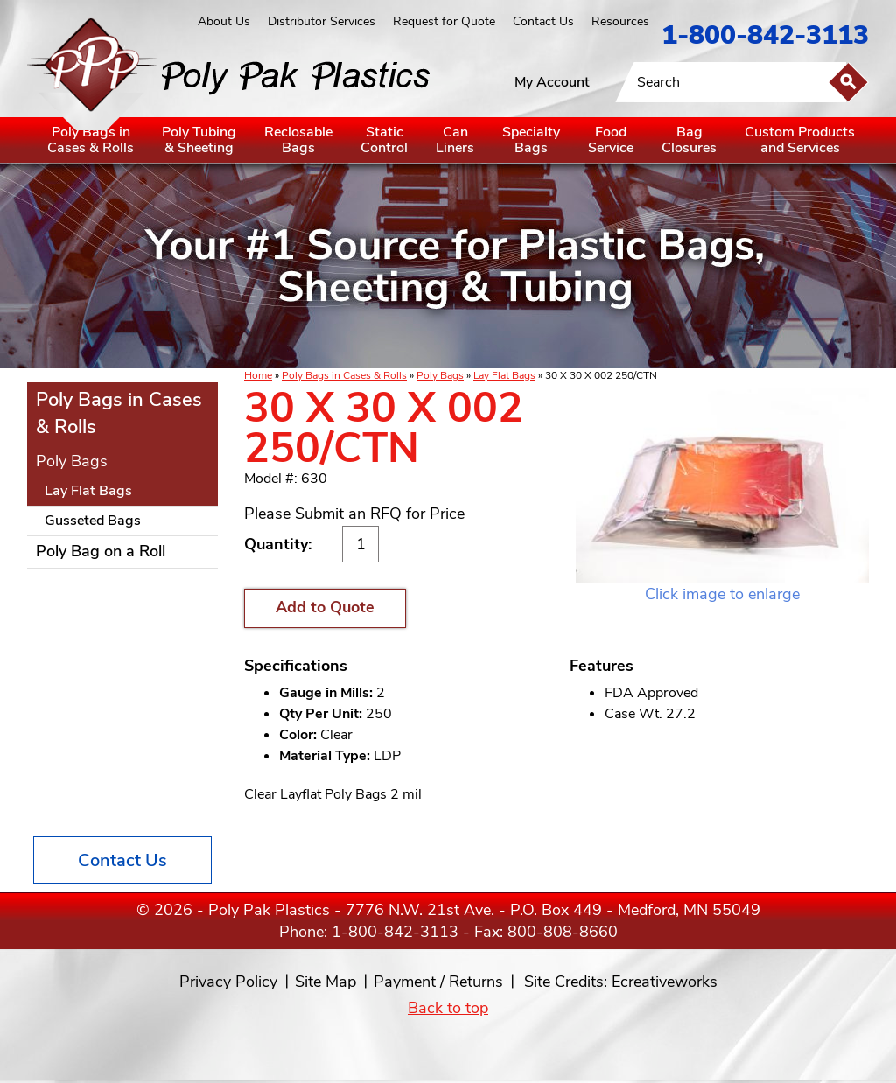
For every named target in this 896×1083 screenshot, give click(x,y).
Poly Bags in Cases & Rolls (344, 375)
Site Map (325, 981)
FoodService (611, 139)
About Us (224, 21)
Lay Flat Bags (504, 375)
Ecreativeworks (665, 981)
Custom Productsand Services (800, 139)
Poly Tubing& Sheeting (199, 139)
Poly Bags (440, 375)
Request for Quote (444, 21)
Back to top (448, 1007)
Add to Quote (325, 607)
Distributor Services (321, 21)
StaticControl (384, 139)
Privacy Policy (228, 981)
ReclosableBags (298, 139)
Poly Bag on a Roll (100, 551)
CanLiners (455, 139)
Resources (620, 21)
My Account (552, 82)
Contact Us (543, 21)
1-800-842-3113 (765, 35)
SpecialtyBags (531, 139)
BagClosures (689, 139)
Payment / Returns (438, 981)
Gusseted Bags (93, 520)
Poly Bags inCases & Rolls (90, 139)
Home (258, 375)
